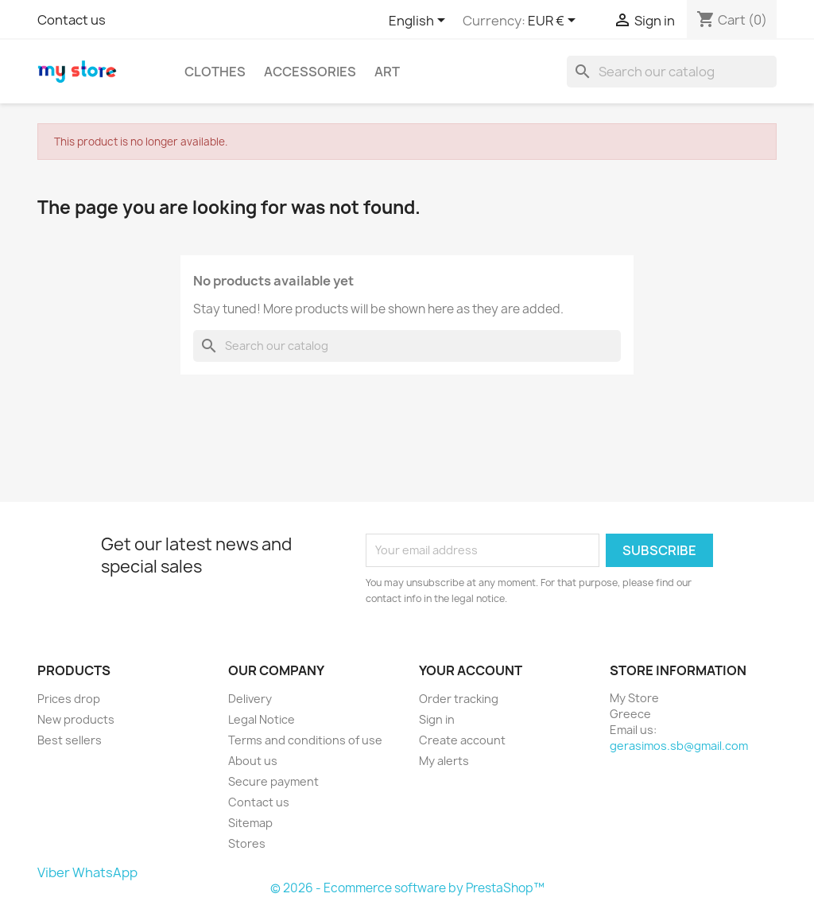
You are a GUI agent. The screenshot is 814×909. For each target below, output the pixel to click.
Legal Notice (261, 719)
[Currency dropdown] (554, 21)
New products (75, 719)
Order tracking (458, 698)
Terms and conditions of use (305, 740)
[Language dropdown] (420, 21)
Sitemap (250, 822)
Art (387, 71)
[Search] (672, 71)
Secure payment (273, 781)
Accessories (310, 71)
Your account (470, 670)
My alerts (444, 760)
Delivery (250, 698)
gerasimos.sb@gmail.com (679, 745)
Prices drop (68, 698)
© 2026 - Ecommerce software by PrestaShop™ (407, 888)
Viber (53, 872)
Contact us (71, 20)
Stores (247, 843)
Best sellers (69, 740)
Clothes (215, 71)
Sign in (437, 719)
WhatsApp (105, 872)
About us (252, 760)
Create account (462, 740)
